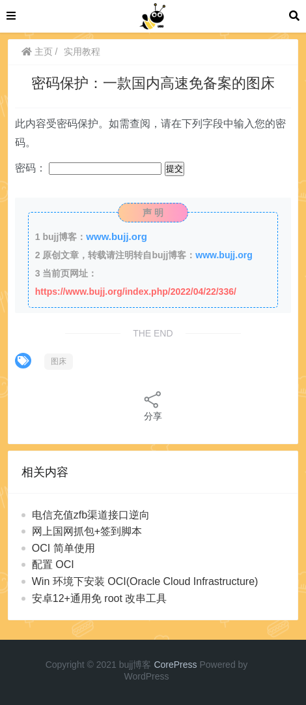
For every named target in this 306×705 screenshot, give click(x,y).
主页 (37, 51)
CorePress (175, 664)
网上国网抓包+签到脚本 (87, 531)
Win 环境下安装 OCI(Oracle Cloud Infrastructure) (145, 581)
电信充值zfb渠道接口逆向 (91, 514)
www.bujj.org (116, 236)
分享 (153, 405)
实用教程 (82, 51)
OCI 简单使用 (63, 548)
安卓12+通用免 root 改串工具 (99, 598)
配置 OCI (53, 564)
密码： (88, 167)
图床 (58, 361)
